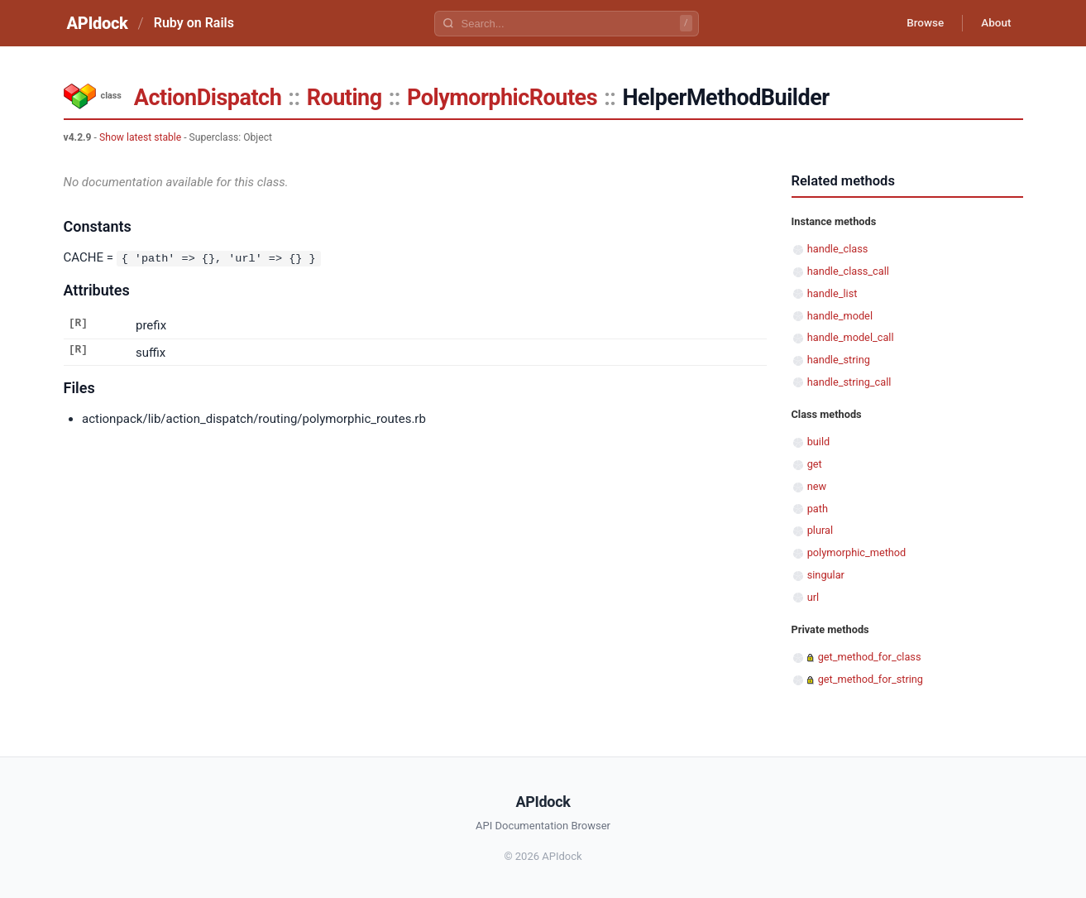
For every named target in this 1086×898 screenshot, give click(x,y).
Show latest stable (140, 137)
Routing (344, 97)
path (817, 508)
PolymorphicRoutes (502, 97)
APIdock (97, 23)
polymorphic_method (857, 552)
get (814, 464)
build (818, 441)
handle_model (840, 316)
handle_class (837, 249)
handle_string (838, 359)
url (813, 597)
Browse (918, 23)
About (994, 23)
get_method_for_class (869, 657)
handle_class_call (848, 271)
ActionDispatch (207, 97)
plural (820, 530)
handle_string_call (849, 382)
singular (825, 575)
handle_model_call (850, 337)
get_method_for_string (870, 679)
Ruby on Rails (194, 23)
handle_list (832, 293)
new (816, 486)
